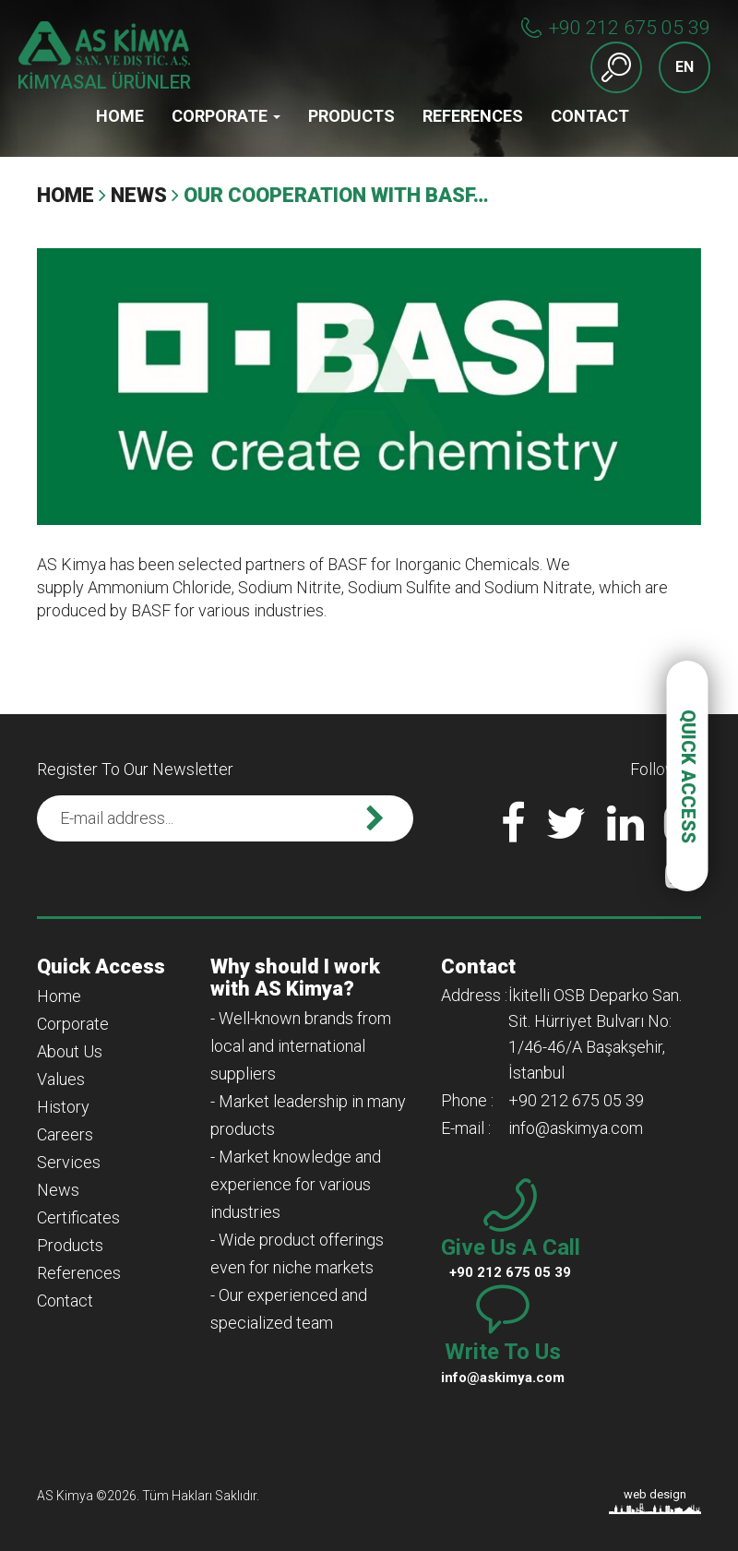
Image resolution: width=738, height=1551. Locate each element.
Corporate (226, 115)
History (63, 1106)
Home (120, 115)
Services (69, 1162)
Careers (65, 1134)
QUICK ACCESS (688, 775)
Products (351, 115)
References (473, 115)
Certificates (78, 1217)
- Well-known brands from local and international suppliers (300, 1045)
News (139, 195)
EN (684, 67)
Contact (590, 115)
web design (655, 1494)
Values (61, 1079)
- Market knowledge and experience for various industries (295, 1184)
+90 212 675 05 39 (629, 28)
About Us (69, 1051)
